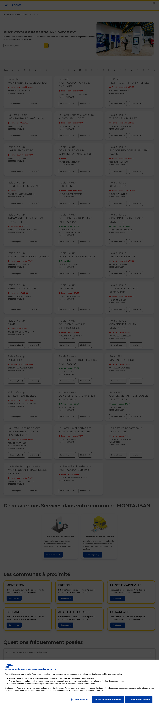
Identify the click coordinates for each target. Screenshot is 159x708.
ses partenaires (44, 674)
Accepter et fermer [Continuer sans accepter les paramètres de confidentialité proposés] (140, 699)
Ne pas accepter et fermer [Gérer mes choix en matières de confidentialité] (108, 699)
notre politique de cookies (93, 691)
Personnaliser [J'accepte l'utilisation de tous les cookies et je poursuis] (81, 699)
